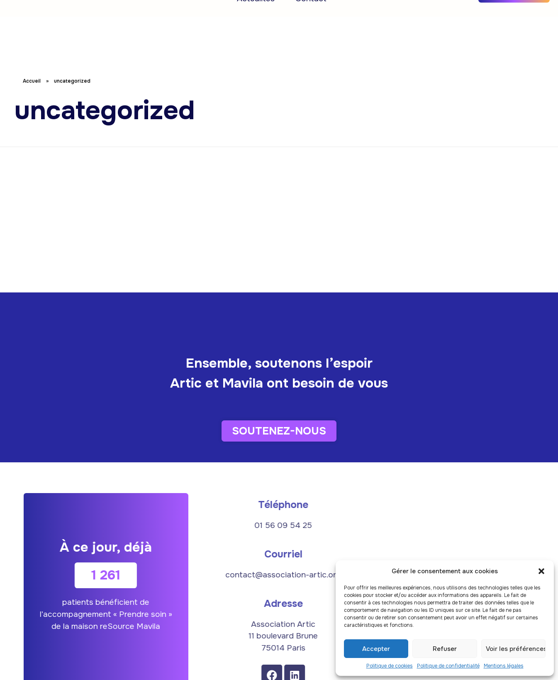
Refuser (445, 649)
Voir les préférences (516, 649)
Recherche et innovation (211, 17)
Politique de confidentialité (448, 666)
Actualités (256, 38)
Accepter (376, 649)
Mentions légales (504, 666)
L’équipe (421, 17)
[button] (541, 571)
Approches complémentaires (331, 17)
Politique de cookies (389, 666)
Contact (311, 38)
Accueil (131, 17)
